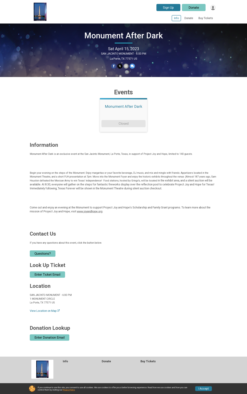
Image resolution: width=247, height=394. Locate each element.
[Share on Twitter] (119, 69)
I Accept (203, 388)
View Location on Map (45, 317)
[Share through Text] (132, 69)
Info (176, 18)
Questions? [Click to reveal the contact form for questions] (42, 260)
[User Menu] (213, 7)
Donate (193, 7)
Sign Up (167, 7)
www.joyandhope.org (89, 217)
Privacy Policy (69, 390)
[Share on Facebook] (113, 69)
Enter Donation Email (49, 344)
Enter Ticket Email (47, 281)
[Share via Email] (125, 69)
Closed (124, 130)
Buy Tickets (205, 18)
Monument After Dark (123, 39)
